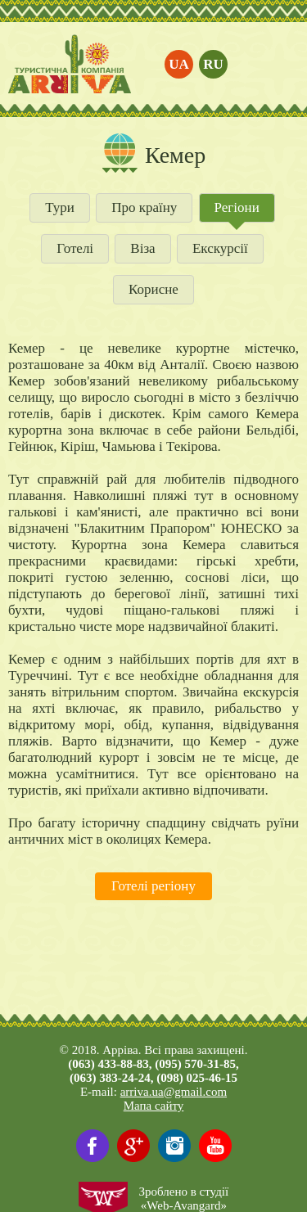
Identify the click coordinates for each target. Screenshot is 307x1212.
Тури (59, 207)
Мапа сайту (154, 1105)
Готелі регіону (153, 886)
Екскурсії (220, 248)
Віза (142, 248)
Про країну (144, 207)
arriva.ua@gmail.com (173, 1091)
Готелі (74, 248)
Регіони (237, 207)
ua (179, 64)
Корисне (153, 289)
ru (213, 64)
